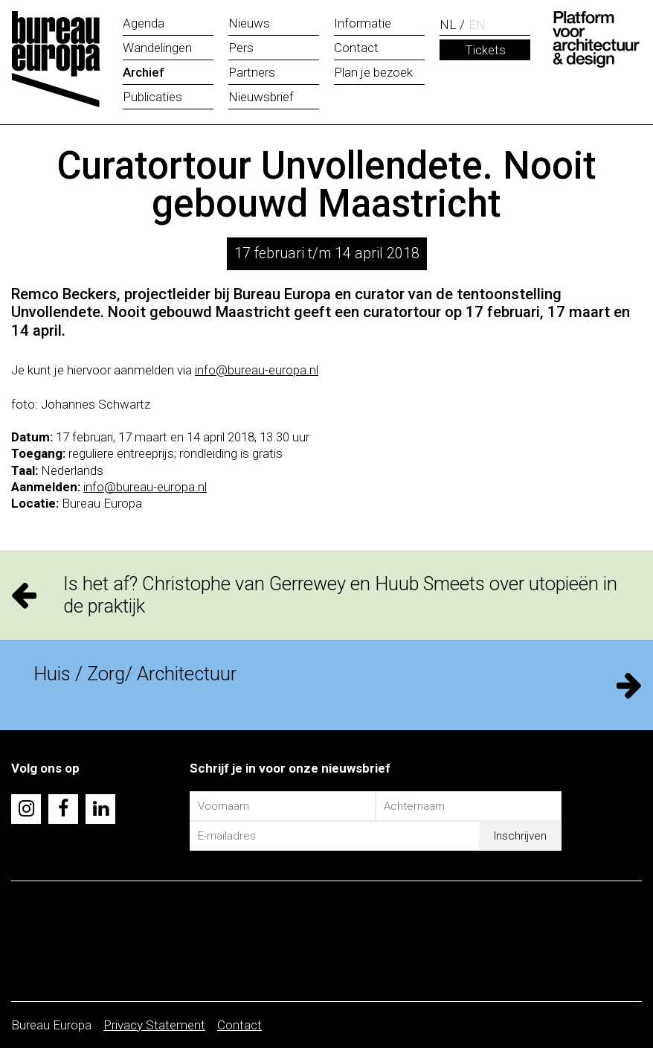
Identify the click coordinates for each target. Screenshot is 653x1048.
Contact (239, 1024)
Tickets (485, 49)
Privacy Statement (154, 1024)
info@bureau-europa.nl (256, 369)
